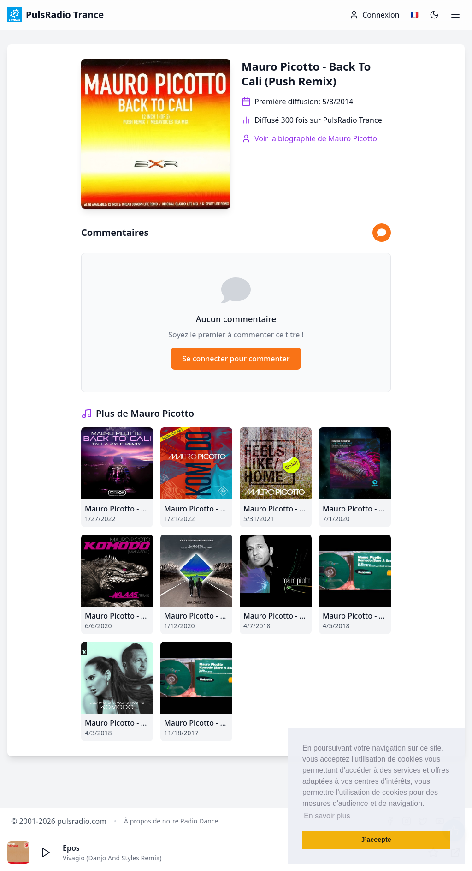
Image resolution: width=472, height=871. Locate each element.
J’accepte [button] (376, 839)
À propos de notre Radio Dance (171, 821)
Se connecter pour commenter (235, 359)
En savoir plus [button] (327, 816)
